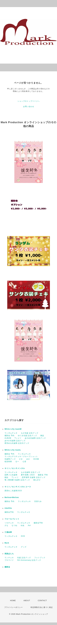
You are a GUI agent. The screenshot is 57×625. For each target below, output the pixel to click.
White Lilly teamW (13, 429)
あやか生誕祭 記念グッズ (15, 441)
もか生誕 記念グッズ (29, 433)
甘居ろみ (38, 501)
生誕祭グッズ (10, 459)
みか (28, 459)
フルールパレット (12, 519)
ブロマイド (9, 560)
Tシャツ (18, 438)
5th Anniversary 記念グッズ (29, 560)
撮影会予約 (9, 512)
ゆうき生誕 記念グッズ (27, 436)
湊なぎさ (37, 480)
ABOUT (26, 601)
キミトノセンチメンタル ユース (18, 487)
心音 (24, 462)
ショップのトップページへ (28, 101)
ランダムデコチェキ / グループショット (21, 456)
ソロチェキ (9, 523)
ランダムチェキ (11, 433)
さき (21, 459)
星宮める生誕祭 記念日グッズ (17, 443)
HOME (13, 601)
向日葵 (36, 459)
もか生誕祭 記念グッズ (30, 472)
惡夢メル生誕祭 (11, 475)
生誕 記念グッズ (24, 558)
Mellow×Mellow (12, 497)
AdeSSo (8, 508)
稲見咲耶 (8, 462)
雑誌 (42, 436)
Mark (7, 543)
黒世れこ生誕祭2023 (13, 491)
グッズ (23, 547)
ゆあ (22, 525)
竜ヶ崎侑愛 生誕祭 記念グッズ (17, 480)
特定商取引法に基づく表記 (42, 607)
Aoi (29, 525)
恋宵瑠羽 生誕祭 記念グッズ (33, 477)
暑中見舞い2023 (28, 475)
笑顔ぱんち (9, 554)
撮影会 (7, 567)
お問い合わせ (28, 107)
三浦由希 (8, 532)
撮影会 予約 (9, 436)
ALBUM (8, 438)
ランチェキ (9, 558)
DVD (23, 536)
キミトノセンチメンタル (15, 468)
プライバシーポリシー (13, 607)
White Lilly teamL (13, 450)
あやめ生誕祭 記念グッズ (35, 438)
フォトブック (39, 558)
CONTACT (42, 601)
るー (17, 462)
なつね (14, 525)
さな (6, 525)
